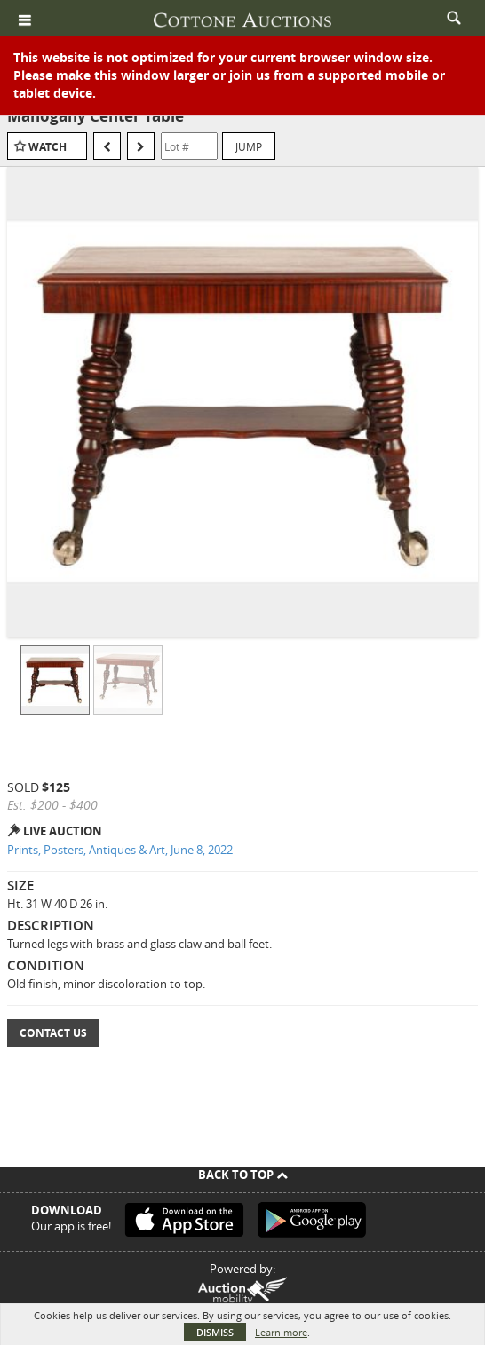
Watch (47, 146)
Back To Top (243, 1175)
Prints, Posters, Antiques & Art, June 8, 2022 (120, 850)
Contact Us (53, 1032)
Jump (248, 146)
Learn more (281, 1332)
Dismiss (215, 1332)
